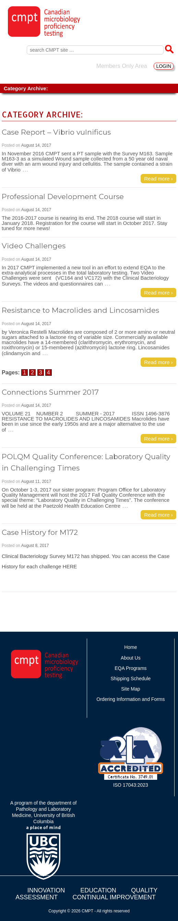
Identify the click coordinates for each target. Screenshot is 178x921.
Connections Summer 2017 (50, 392)
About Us (131, 658)
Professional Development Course (63, 196)
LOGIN (163, 66)
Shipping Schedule (131, 678)
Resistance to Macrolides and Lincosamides (80, 310)
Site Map (130, 689)
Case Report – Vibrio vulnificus (56, 132)
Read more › (158, 179)
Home (130, 647)
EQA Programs (130, 668)
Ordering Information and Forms (130, 699)
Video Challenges (34, 245)
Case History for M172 (40, 532)
